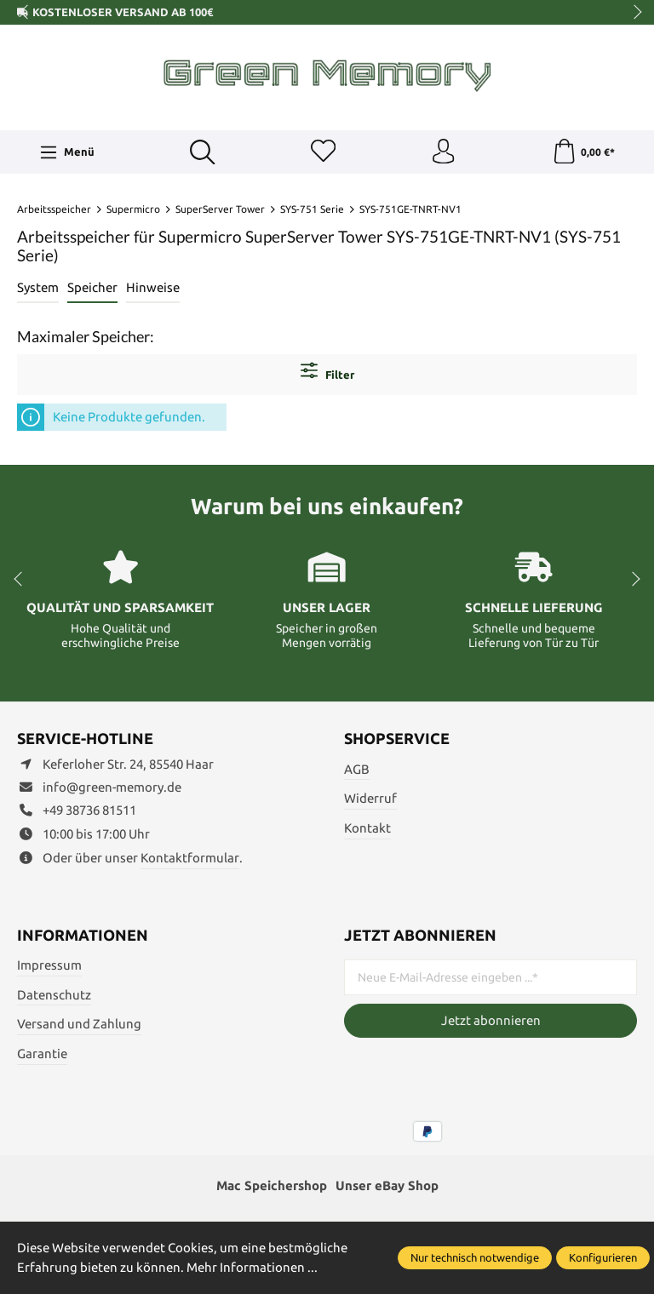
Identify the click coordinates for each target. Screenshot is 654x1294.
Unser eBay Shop (387, 1186)
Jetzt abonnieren (491, 1021)
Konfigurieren (603, 1257)
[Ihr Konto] (443, 152)
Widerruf (370, 799)
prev (25, 13)
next (632, 13)
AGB (357, 769)
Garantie (42, 1054)
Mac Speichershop (271, 1186)
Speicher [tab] (92, 288)
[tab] (38, 289)
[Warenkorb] (583, 152)
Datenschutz (54, 995)
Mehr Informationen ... (252, 1267)
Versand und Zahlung (79, 1024)
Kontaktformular (190, 857)
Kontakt (367, 829)
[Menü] (67, 152)
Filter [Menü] (327, 371)
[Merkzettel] (323, 152)
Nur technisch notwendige (474, 1257)
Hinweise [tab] (153, 288)
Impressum (49, 966)
